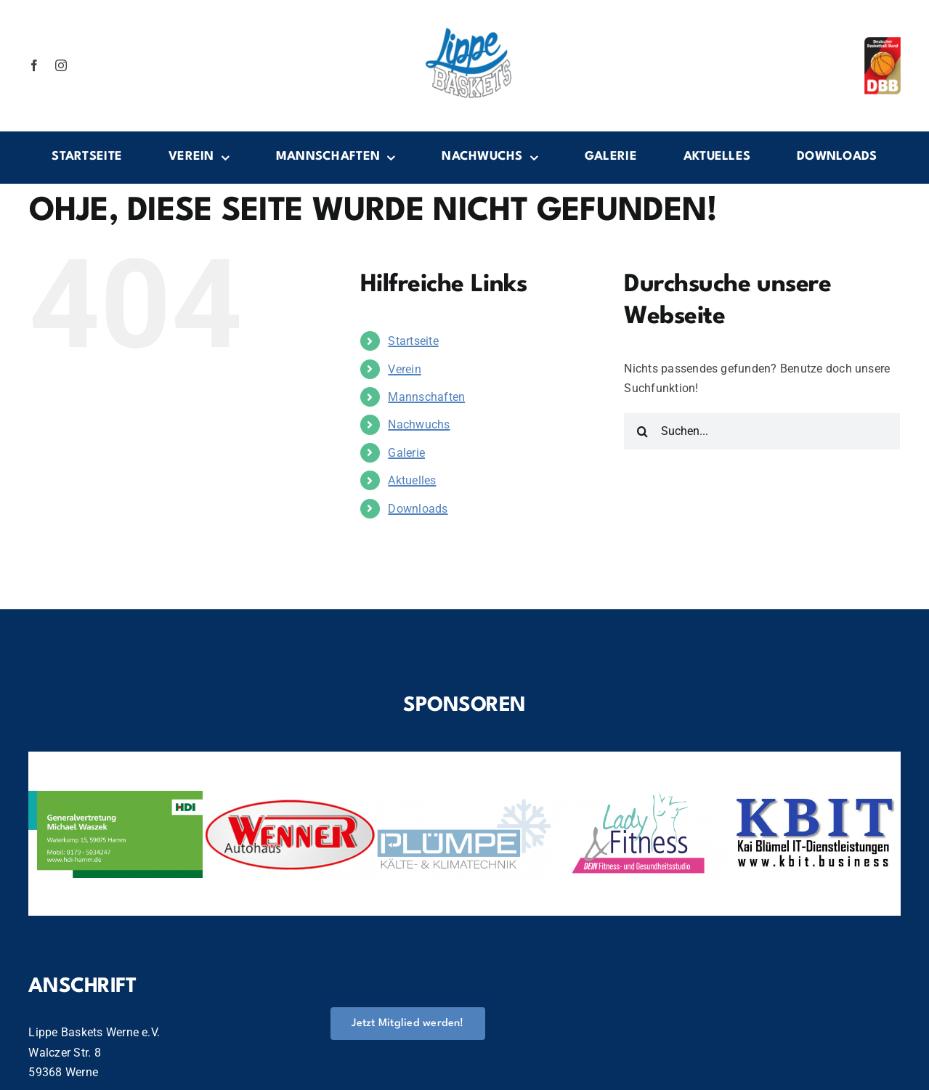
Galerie (406, 453)
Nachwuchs (419, 424)
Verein (404, 369)
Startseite (413, 341)
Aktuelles (412, 480)
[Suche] (642, 431)
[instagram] (61, 65)
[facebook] (34, 65)
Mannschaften (426, 397)
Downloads (417, 509)
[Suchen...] (762, 431)
